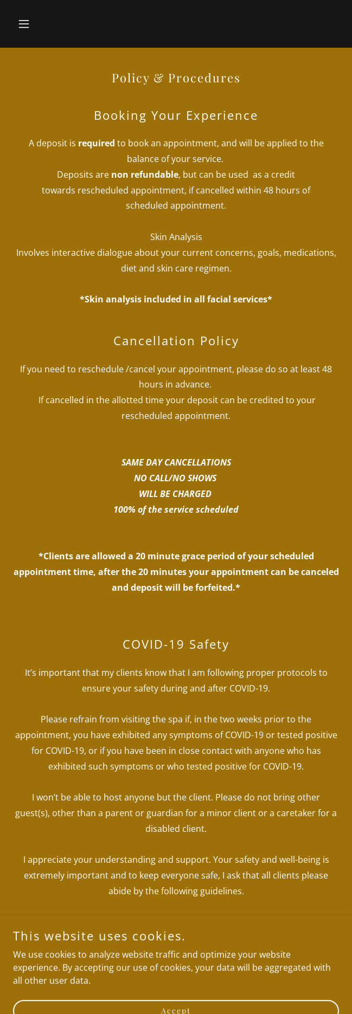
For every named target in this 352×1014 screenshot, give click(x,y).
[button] (37, 24)
